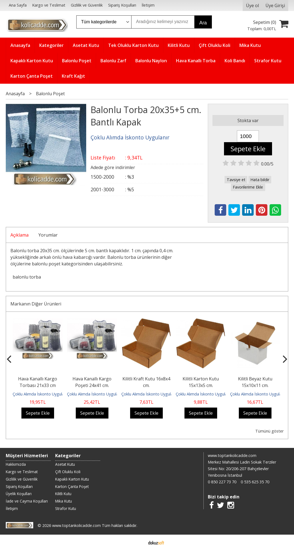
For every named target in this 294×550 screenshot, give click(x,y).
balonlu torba (27, 277)
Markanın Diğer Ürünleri (35, 304)
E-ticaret (138, 542)
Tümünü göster (269, 431)
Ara (203, 23)
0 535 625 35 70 (255, 481)
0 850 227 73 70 (222, 481)
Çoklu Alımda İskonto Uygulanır (41, 394)
